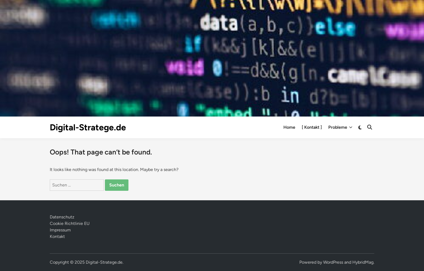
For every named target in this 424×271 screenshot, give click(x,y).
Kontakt (57, 236)
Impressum (60, 230)
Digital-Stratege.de (88, 127)
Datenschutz (62, 217)
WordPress (333, 262)
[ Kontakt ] (312, 127)
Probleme (340, 127)
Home (289, 127)
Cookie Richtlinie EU (70, 223)
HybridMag (362, 262)
